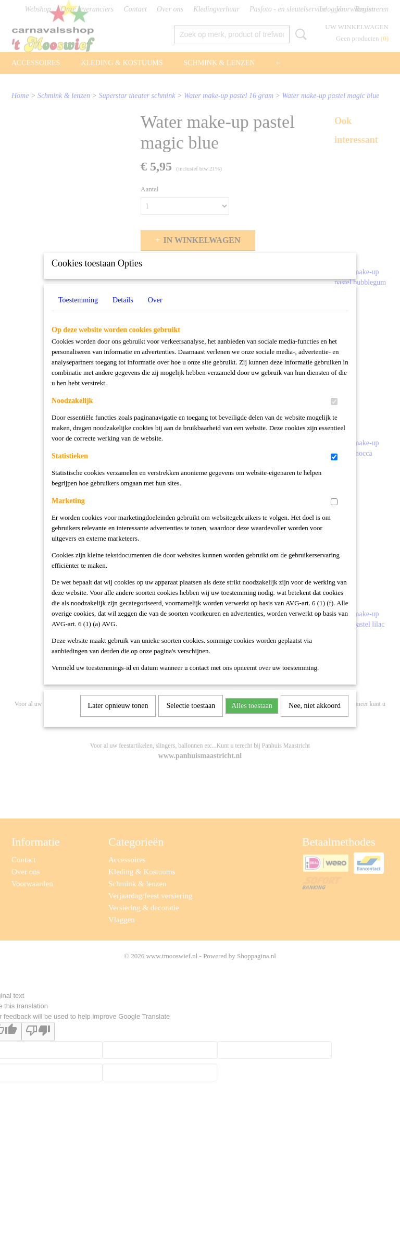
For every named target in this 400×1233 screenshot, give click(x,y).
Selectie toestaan (190, 719)
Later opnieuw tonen (118, 719)
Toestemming (78, 314)
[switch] (334, 415)
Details (123, 314)
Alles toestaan (251, 719)
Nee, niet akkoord (315, 719)
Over (155, 314)
